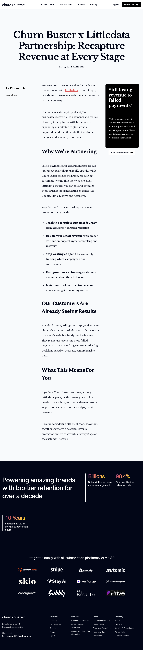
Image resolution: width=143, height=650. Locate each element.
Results (81, 4)
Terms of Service (122, 636)
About (117, 620)
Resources (97, 636)
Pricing (93, 4)
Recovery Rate (99, 632)
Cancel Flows (55, 624)
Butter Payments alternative (78, 625)
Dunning (53, 620)
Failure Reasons (99, 624)
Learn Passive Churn (101, 620)
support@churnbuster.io (19, 636)
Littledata (71, 90)
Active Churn (66, 4)
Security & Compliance (124, 628)
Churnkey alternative (80, 620)
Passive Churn (47, 4)
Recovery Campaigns (102, 628)
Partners (118, 624)
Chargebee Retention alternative (80, 632)
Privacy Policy (120, 632)
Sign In (115, 4)
